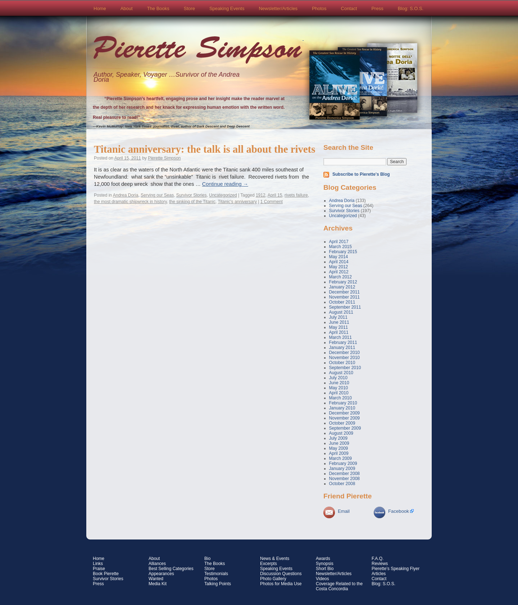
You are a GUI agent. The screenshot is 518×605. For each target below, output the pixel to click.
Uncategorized (223, 195)
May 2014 (338, 256)
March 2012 (340, 276)
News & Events (274, 558)
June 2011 (339, 322)
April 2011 (339, 332)
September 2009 (345, 428)
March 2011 (340, 337)
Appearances (161, 573)
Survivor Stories (191, 195)
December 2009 (344, 413)
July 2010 (338, 377)
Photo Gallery (273, 578)
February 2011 (343, 342)
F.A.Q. (377, 558)
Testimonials (216, 573)
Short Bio (324, 568)
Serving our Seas (157, 195)
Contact (349, 8)
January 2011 (342, 347)
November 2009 (344, 418)
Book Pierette (106, 573)
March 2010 (340, 397)
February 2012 (343, 281)
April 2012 (339, 271)
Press (377, 8)
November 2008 (344, 478)
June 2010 (339, 382)
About (127, 8)
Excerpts (268, 563)
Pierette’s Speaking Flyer (395, 568)
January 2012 (342, 287)
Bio (207, 558)
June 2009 (339, 443)
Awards (323, 558)
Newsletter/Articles (278, 8)
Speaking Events (227, 8)
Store (189, 8)
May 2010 (338, 387)
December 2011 (344, 292)
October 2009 (342, 423)
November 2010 (344, 357)
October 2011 (342, 302)
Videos (322, 578)
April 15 (275, 195)
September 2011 (345, 307)
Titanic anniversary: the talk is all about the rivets (204, 149)
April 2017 (339, 241)
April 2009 (339, 453)
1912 (260, 195)
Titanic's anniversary (237, 201)
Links (98, 563)
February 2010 (343, 402)
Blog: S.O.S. (411, 8)
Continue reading (225, 184)
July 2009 (338, 438)
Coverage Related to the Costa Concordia (339, 586)
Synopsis (324, 563)
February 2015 (343, 251)
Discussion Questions (280, 573)
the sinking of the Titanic (192, 201)
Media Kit (158, 583)
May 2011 (338, 327)
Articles (379, 573)
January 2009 (342, 468)
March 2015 (340, 246)
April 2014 (339, 261)
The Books (158, 8)
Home (100, 8)
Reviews (380, 563)
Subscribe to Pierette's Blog (361, 174)
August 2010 (341, 372)
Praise (99, 568)
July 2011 (338, 317)
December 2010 (344, 352)
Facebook (398, 511)
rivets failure (296, 195)
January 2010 (342, 408)
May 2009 (338, 448)
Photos (319, 8)
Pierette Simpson (198, 51)
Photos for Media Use (280, 583)
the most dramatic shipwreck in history (130, 201)
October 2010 (342, 362)
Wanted (156, 578)
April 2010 (339, 392)
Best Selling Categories (171, 568)
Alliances (157, 563)
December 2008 (344, 473)
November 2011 (344, 297)
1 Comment (271, 201)
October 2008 (342, 483)
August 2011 (341, 312)
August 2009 (341, 433)
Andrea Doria (125, 195)
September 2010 (345, 367)
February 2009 (343, 463)
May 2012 (338, 266)
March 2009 (340, 458)
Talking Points (217, 583)
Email (344, 511)
